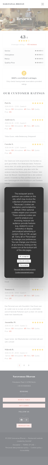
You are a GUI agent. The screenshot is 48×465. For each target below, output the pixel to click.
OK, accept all (24, 257)
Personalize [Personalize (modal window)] (24, 265)
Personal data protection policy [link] (25, 269)
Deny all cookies (24, 261)
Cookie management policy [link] (24, 272)
